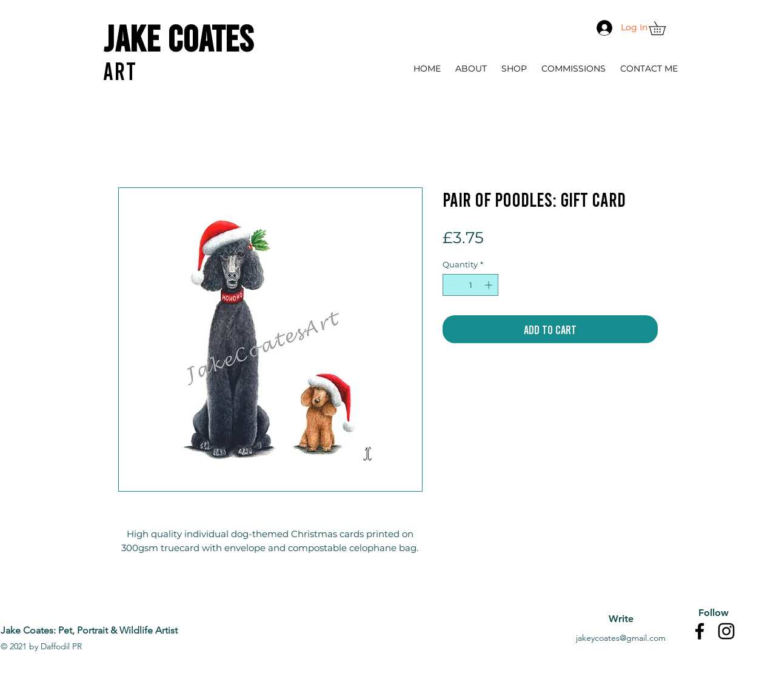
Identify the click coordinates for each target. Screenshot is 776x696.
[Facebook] (700, 631)
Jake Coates (178, 37)
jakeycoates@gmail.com (621, 637)
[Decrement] (451, 285)
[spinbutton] (471, 285)
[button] (664, 28)
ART (120, 70)
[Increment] (490, 285)
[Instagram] (726, 631)
